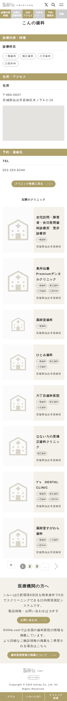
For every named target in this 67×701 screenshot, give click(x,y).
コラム (11, 696)
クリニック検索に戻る (29, 183)
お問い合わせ (29, 620)
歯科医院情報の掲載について (29, 655)
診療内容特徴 (5, 14)
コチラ (54, 611)
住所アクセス (28, 14)
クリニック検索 (55, 696)
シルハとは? (33, 696)
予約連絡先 (50, 14)
